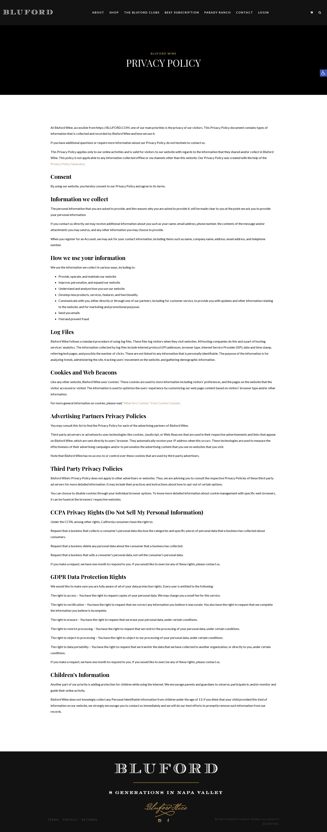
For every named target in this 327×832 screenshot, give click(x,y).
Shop (114, 12)
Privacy (70, 819)
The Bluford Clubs (142, 12)
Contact (244, 12)
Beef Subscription (182, 12)
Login (263, 12)
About (98, 12)
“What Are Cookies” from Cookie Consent (151, 403)
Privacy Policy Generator (67, 164)
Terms (53, 819)
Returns (89, 819)
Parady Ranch (217, 12)
